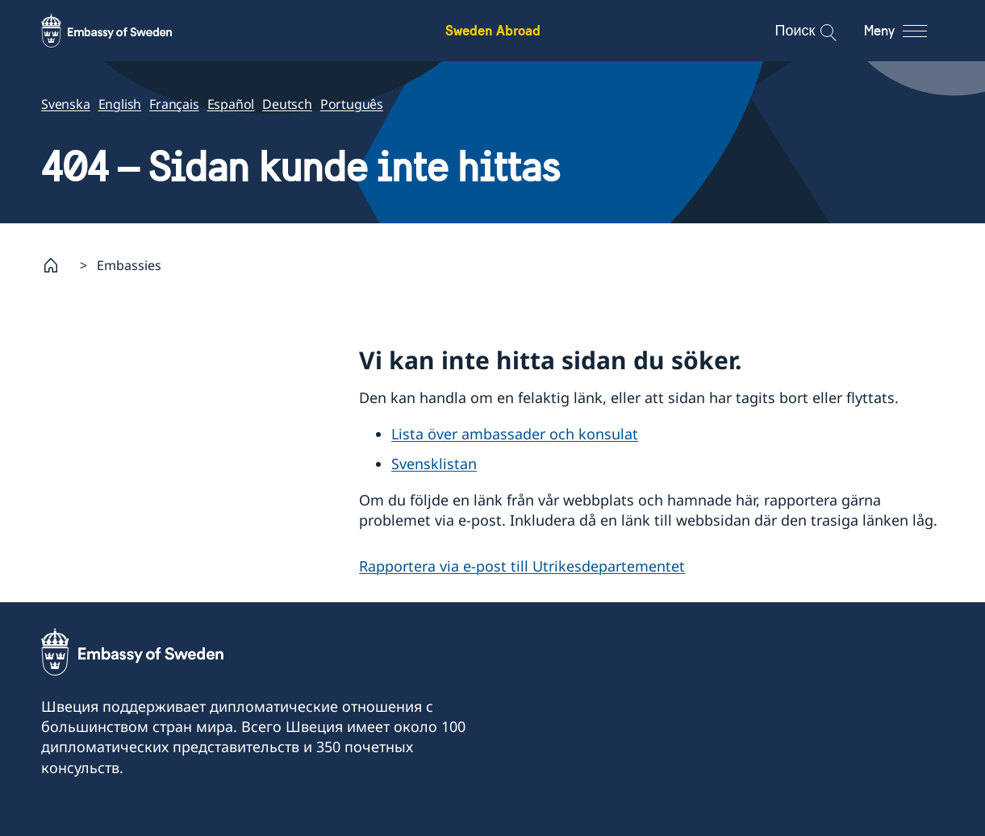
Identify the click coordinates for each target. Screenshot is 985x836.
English (119, 104)
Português (350, 104)
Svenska (65, 104)
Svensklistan (434, 463)
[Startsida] (57, 265)
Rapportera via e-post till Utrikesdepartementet (522, 566)
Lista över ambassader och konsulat (514, 433)
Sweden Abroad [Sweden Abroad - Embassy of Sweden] (492, 30)
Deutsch (287, 104)
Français (173, 104)
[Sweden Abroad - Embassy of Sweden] (121, 30)
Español (230, 104)
